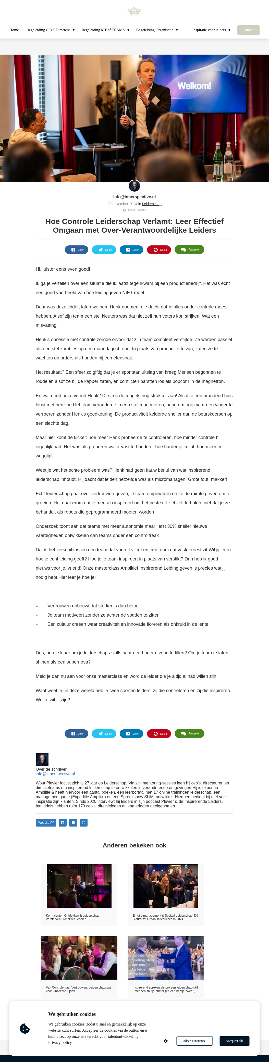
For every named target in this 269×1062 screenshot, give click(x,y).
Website (46, 822)
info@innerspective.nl (134, 197)
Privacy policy (60, 1042)
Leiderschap (152, 204)
